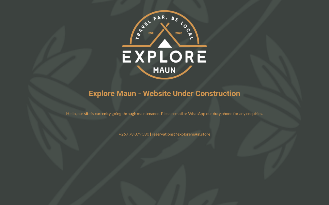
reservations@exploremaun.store (181, 133)
